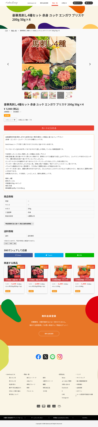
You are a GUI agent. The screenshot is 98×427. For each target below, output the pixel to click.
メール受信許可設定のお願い (84, 395)
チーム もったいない (37, 417)
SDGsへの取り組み (14, 391)
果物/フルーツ (31, 384)
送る (79, 255)
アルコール (30, 391)
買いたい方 (12, 378)
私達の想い (12, 384)
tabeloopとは (31, 3)
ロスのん (84, 417)
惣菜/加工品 (46, 388)
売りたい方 (12, 381)
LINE (63, 394)
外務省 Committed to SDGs (61, 417)
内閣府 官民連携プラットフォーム (13, 417)
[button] (5, 64)
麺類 (44, 384)
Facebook (65, 388)
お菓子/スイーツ (48, 381)
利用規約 (79, 384)
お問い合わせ (66, 384)
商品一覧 (55, 3)
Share (18, 255)
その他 (45, 391)
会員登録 (79, 387)
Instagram (65, 398)
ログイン (79, 391)
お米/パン (30, 381)
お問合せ (64, 3)
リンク (79, 374)
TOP (6, 31)
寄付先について (13, 394)
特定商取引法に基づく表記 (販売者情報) (18, 224)
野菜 (28, 388)
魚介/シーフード (31, 378)
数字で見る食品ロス (15, 388)
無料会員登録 (44, 3)
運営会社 (62, 374)
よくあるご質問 (66, 381)
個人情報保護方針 (82, 381)
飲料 (44, 378)
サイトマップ (81, 377)
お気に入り (10, 120)
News (63, 378)
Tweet (49, 255)
